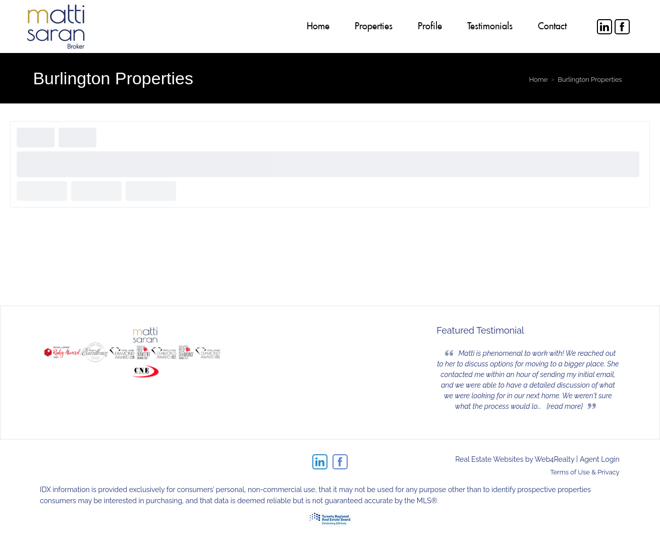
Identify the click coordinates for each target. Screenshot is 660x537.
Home (538, 79)
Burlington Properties (590, 79)
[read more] (564, 406)
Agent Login (600, 459)
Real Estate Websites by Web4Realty (514, 459)
